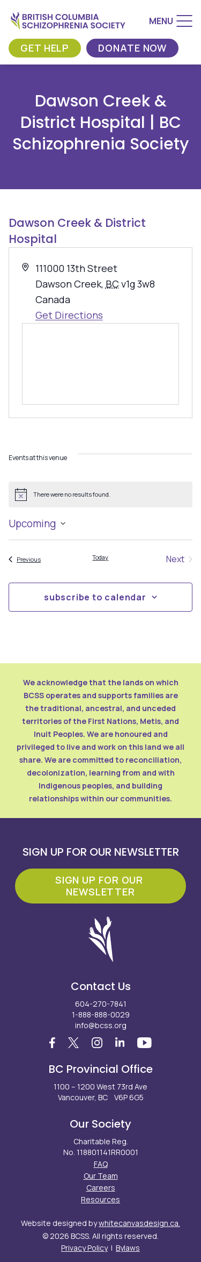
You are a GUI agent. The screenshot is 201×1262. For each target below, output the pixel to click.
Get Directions (69, 315)
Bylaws (128, 1248)
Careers (100, 1187)
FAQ (101, 1164)
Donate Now (132, 47)
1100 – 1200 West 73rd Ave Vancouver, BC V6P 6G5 (100, 1091)
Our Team (101, 1176)
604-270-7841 (100, 1004)
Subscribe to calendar (95, 597)
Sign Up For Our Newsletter (100, 886)
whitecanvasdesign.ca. (139, 1223)
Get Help (44, 47)
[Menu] (170, 21)
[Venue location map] (100, 364)
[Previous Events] (25, 559)
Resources (100, 1199)
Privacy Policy (84, 1248)
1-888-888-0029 (101, 1014)
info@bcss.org (100, 1025)
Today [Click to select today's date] (100, 557)
